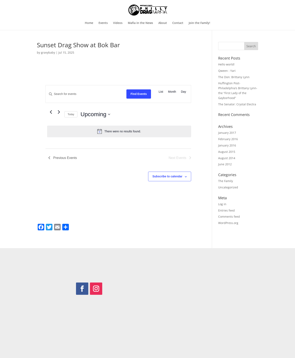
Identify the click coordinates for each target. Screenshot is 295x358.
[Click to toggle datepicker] (95, 114)
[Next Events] (58, 111)
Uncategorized (228, 187)
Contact (177, 23)
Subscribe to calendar (167, 176)
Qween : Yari (227, 71)
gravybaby (48, 52)
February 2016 (228, 139)
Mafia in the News (140, 23)
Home (89, 23)
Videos (118, 23)
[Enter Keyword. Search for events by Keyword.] (86, 94)
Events (103, 23)
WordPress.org (228, 223)
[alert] (119, 131)
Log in (222, 204)
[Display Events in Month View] (172, 91)
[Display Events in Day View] (183, 91)
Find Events (138, 94)
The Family (225, 181)
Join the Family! (199, 23)
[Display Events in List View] (161, 91)
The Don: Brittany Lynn (234, 77)
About (162, 23)
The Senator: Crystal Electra (237, 104)
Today (71, 114)
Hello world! (226, 64)
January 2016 (227, 145)
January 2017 (227, 133)
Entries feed (226, 210)
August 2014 (226, 158)
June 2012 (225, 164)
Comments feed (229, 216)
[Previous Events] (50, 111)
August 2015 (226, 152)
